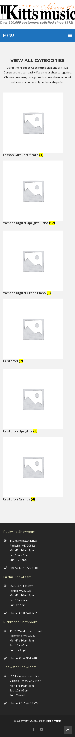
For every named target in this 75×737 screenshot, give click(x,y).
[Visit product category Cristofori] (37, 331)
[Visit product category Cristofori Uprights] (37, 401)
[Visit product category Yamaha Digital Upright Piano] (37, 193)
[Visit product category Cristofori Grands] (37, 469)
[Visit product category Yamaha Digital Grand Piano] (37, 263)
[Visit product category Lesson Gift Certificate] (37, 125)
